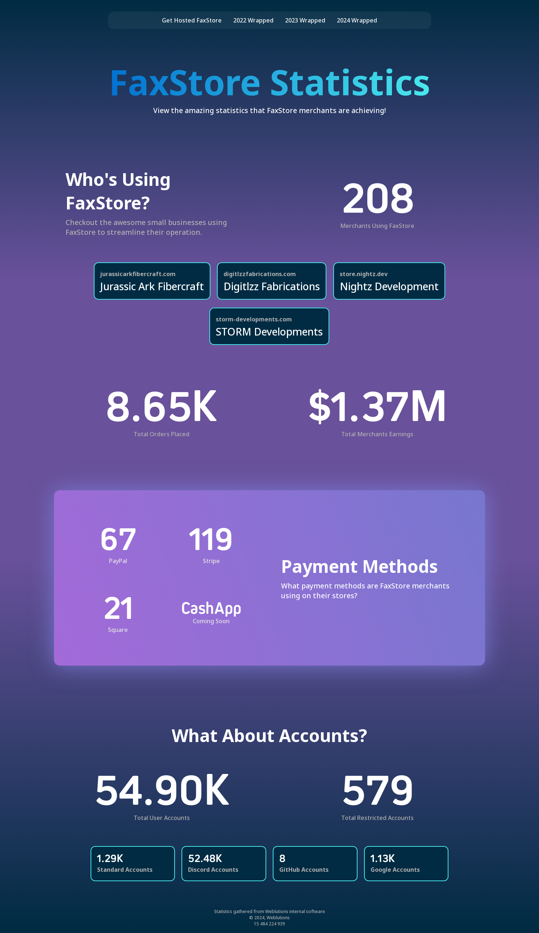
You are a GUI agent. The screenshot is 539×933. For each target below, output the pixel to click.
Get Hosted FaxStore (192, 20)
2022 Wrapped (253, 20)
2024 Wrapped (357, 20)
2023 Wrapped (305, 20)
